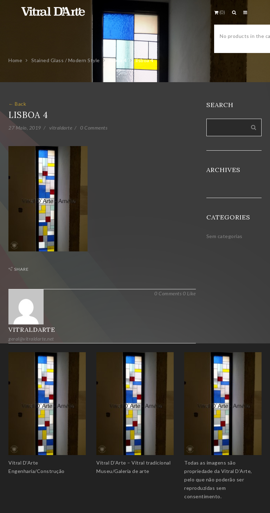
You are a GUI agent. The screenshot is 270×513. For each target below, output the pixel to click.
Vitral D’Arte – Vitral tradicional (133, 463)
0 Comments (93, 128)
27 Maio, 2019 (24, 128)
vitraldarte (60, 128)
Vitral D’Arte (23, 463)
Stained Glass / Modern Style (65, 60)
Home (15, 60)
